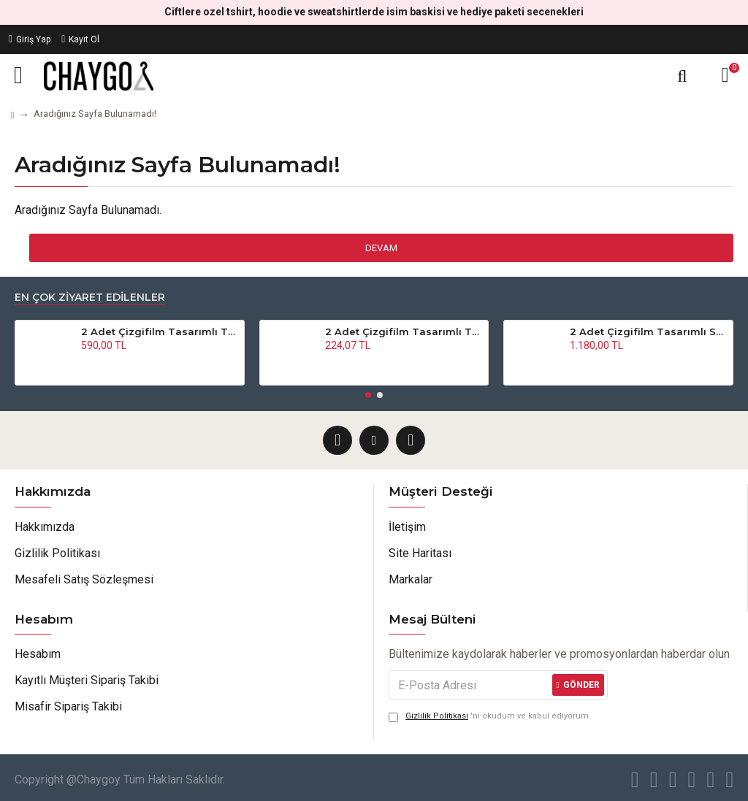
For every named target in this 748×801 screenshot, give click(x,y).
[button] (368, 395)
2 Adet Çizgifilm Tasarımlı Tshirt (160, 331)
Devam (381, 247)
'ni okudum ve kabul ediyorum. (490, 716)
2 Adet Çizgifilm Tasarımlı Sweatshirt (649, 331)
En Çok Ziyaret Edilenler (90, 297)
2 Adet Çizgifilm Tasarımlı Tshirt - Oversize (404, 331)
